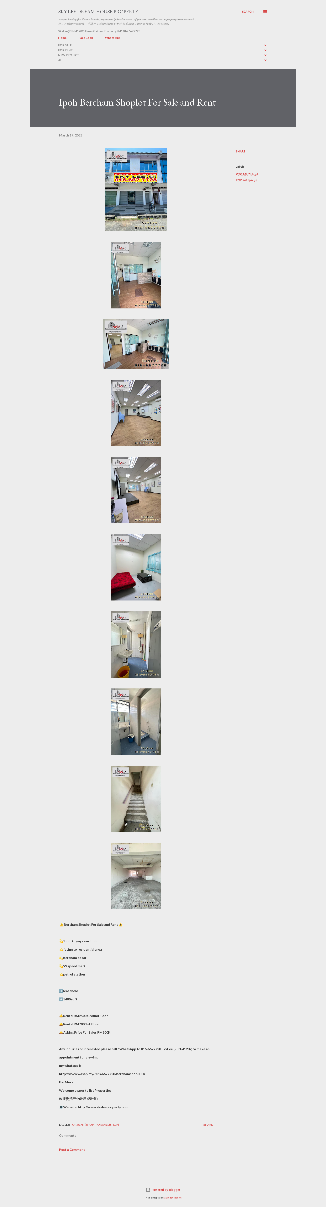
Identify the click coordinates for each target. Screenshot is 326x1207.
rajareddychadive (172, 1197)
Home (62, 37)
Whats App (112, 37)
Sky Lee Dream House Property (98, 11)
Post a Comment (72, 1149)
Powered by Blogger (163, 1190)
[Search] (248, 11)
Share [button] (240, 151)
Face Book (86, 37)
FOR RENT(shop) (247, 174)
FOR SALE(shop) (246, 180)
